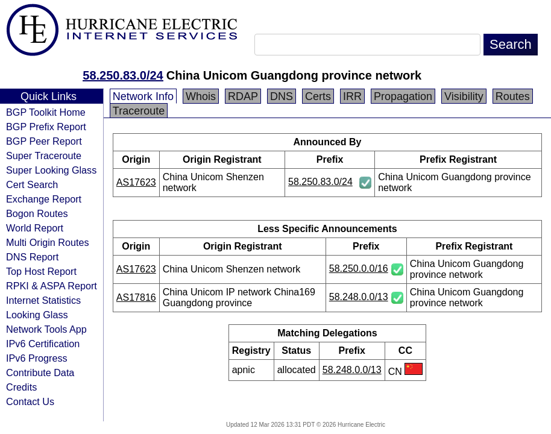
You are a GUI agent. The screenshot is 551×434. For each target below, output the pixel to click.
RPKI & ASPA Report (51, 285)
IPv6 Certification (43, 343)
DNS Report (32, 256)
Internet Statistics (43, 300)
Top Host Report (41, 271)
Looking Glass (37, 314)
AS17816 (136, 297)
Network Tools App (46, 329)
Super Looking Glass (51, 170)
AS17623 (136, 182)
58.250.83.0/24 (123, 75)
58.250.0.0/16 (358, 268)
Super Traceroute (43, 155)
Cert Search (32, 184)
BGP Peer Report (44, 141)
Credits (21, 387)
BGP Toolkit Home (46, 112)
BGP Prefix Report (46, 126)
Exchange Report (43, 198)
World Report (34, 227)
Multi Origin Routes (47, 242)
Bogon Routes (37, 213)
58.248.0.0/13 (358, 297)
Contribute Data (40, 372)
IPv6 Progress (37, 358)
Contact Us (30, 401)
